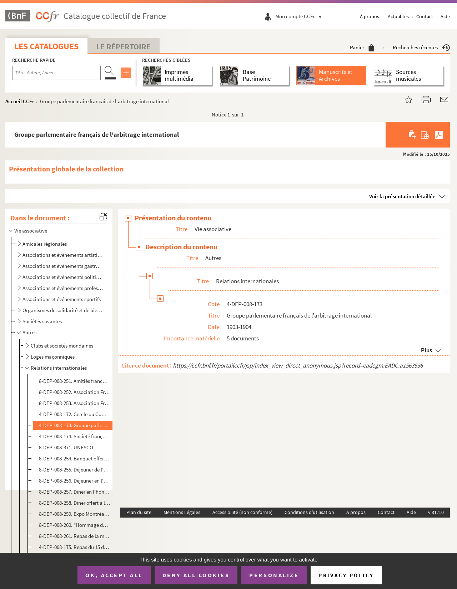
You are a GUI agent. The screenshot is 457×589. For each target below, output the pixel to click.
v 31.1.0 (436, 512)
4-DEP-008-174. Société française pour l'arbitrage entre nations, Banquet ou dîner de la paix (74, 436)
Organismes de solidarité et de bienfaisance (62, 310)
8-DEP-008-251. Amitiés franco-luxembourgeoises (74, 381)
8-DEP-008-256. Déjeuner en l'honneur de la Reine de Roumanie (74, 480)
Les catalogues (46, 46)
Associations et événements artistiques (62, 254)
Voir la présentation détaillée (402, 196)
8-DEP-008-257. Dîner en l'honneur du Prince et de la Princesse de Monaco (74, 491)
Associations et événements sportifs (61, 299)
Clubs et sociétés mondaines (62, 345)
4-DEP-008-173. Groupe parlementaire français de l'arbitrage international (74, 425)
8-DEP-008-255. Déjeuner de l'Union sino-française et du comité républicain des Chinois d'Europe (74, 469)
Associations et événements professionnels (62, 288)
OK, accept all (113, 575)
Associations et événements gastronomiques (62, 266)
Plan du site (138, 512)
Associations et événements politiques (62, 277)
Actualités (398, 16)
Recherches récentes (421, 47)
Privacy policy (346, 575)
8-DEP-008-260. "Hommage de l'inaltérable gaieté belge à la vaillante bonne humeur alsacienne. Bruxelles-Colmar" (74, 524)
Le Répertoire (123, 46)
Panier (362, 47)
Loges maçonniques (53, 356)
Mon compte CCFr (300, 16)
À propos (369, 16)
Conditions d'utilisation (309, 512)
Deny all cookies (196, 575)
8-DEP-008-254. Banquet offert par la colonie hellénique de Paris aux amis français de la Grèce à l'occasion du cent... (74, 458)
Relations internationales (59, 367)
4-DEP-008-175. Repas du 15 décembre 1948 (74, 547)
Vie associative (30, 230)
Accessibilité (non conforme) (242, 512)
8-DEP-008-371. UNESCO (66, 447)
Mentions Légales (182, 512)
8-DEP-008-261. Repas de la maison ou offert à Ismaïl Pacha (74, 536)
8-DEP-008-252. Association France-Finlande (74, 392)
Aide (445, 16)
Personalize (274, 575)
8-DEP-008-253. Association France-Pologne (74, 403)
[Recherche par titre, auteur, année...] (56, 73)
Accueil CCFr (19, 101)
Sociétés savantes (42, 321)
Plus (426, 350)
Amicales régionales (44, 243)
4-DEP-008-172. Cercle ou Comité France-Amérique (74, 414)
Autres (29, 332)
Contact (424, 16)
